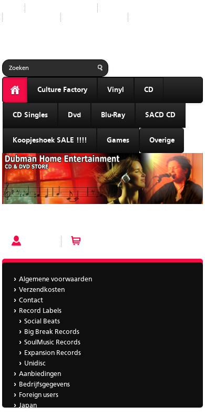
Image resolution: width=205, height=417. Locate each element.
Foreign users (38, 395)
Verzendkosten (42, 290)
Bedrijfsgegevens (94, 17)
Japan (145, 17)
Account (38, 241)
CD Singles (30, 115)
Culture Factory (62, 90)
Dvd (74, 115)
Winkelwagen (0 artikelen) (127, 241)
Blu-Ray (113, 115)
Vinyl (115, 90)
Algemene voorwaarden (55, 279)
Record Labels (127, 8)
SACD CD (160, 115)
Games (118, 140)
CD (148, 90)
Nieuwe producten (61, 8)
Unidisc (35, 363)
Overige (162, 140)
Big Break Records (51, 332)
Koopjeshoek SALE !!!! (50, 140)
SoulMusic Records (52, 342)
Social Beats (42, 321)
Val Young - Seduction (37, 221)
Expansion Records (52, 353)
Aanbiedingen (32, 17)
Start (9, 8)
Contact (31, 300)
